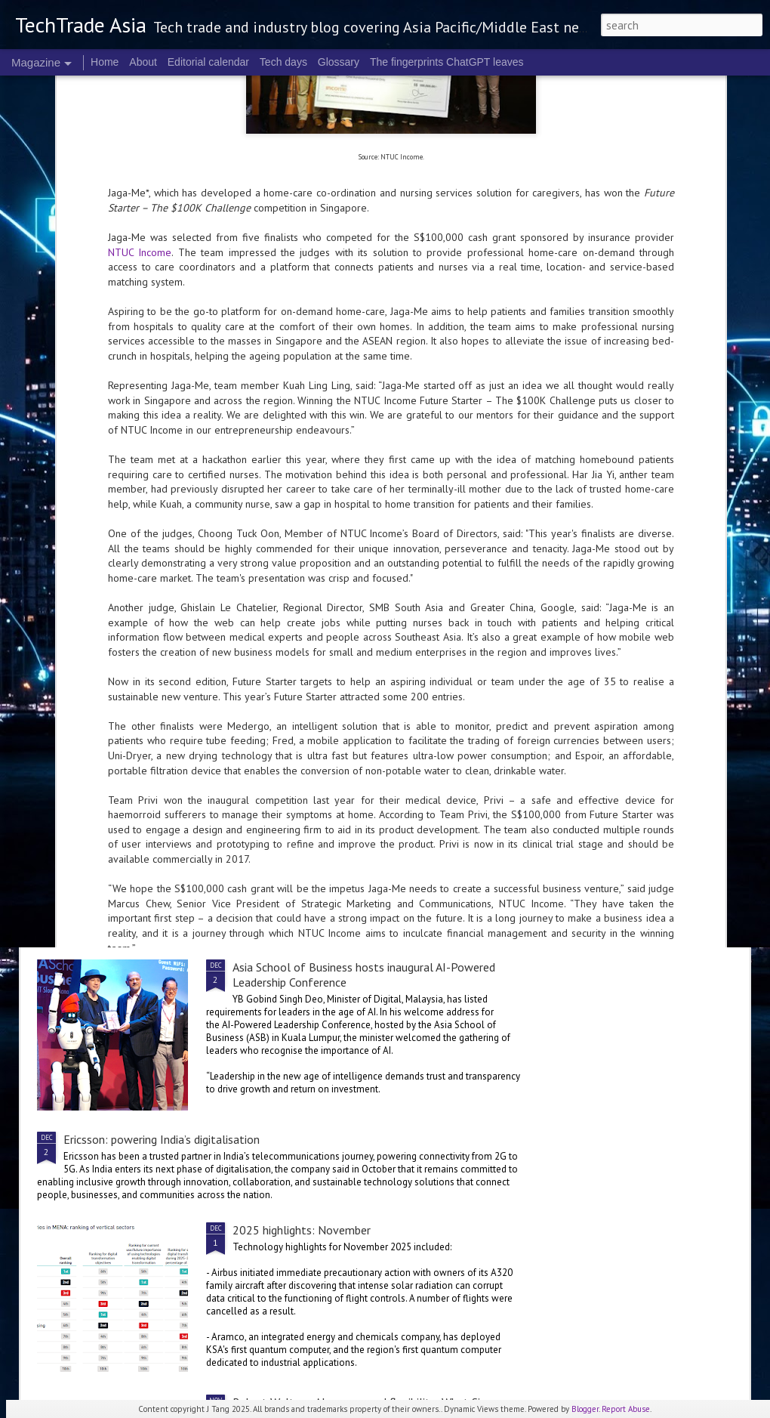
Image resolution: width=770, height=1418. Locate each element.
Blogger (585, 1409)
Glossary (338, 62)
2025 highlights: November (302, 1229)
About (143, 62)
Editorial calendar (208, 62)
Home (105, 62)
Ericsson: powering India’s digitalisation (161, 1139)
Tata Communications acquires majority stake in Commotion (215, 837)
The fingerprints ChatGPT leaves (447, 62)
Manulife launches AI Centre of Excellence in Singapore (657, 553)
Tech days (283, 62)
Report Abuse (626, 1409)
